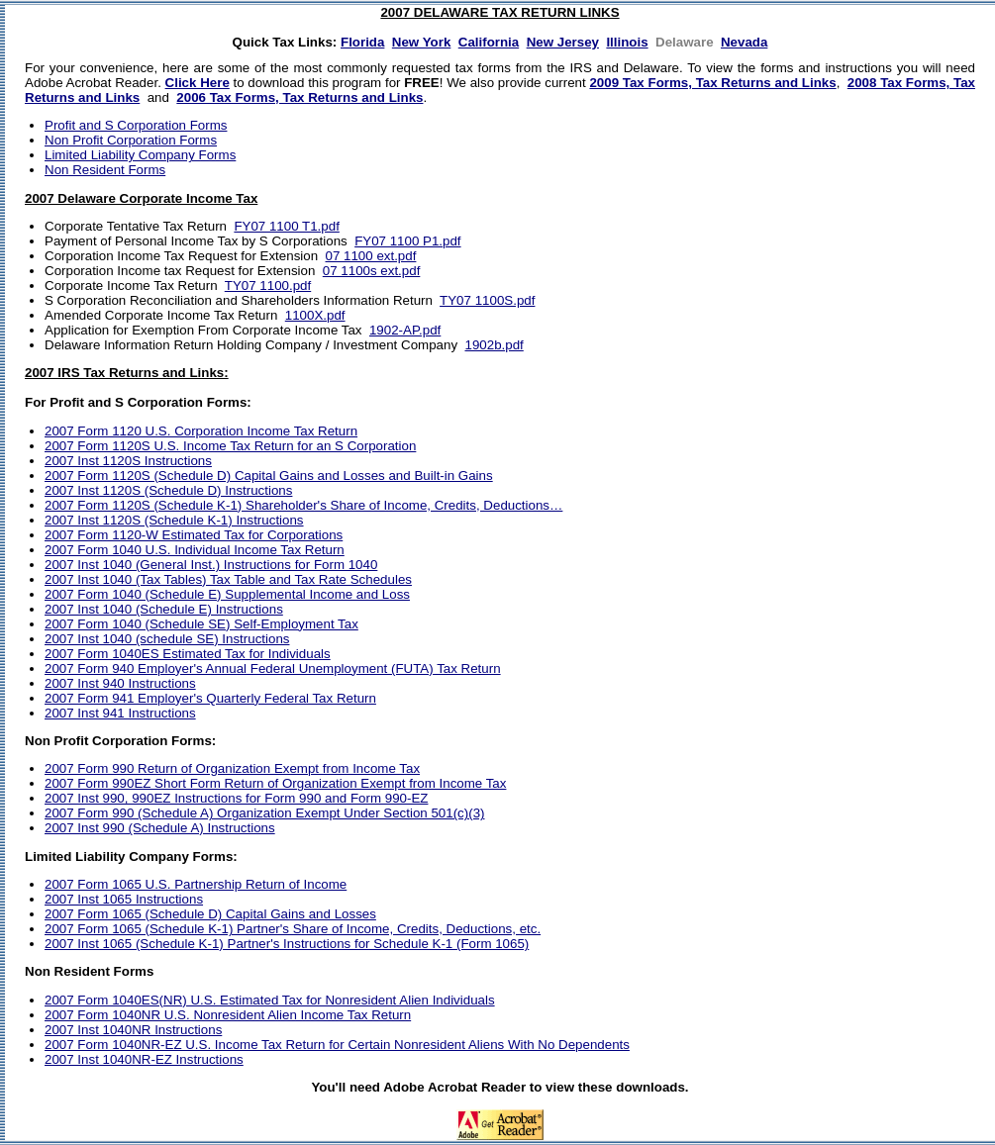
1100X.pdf (315, 315)
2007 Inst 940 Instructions (120, 683)
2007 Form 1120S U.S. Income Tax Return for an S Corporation (230, 445)
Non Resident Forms (105, 169)
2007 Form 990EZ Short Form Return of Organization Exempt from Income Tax (275, 783)
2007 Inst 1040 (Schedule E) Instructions (164, 609)
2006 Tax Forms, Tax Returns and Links (299, 97)
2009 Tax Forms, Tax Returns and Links (712, 82)
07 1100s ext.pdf (372, 270)
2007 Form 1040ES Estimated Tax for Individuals (188, 653)
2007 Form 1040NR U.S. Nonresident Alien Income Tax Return (228, 1014)
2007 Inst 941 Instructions (120, 713)
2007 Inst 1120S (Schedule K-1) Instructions (174, 520)
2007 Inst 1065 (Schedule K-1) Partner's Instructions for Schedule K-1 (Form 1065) (287, 943)
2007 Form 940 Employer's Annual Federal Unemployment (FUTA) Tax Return (273, 668)
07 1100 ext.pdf (371, 255)
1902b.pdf (493, 344)
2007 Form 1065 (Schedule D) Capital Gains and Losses (210, 913)
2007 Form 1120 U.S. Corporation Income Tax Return (201, 431)
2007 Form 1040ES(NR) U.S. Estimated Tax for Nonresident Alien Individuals (270, 1000)
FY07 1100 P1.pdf (407, 241)
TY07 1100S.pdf (487, 300)
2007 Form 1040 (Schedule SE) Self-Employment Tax (201, 624)
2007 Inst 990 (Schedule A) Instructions (160, 827)
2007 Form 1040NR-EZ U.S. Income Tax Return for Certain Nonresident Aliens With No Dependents (337, 1044)
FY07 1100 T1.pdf (286, 226)
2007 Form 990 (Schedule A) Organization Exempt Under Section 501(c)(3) (265, 813)
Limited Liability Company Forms (140, 154)
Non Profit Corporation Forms (131, 140)
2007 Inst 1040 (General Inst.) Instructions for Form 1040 (211, 564)
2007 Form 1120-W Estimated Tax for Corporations (194, 534)
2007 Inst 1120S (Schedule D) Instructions (168, 490)
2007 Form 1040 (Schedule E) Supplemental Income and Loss (227, 594)
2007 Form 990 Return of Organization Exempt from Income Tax (232, 768)
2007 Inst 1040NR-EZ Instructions (144, 1059)
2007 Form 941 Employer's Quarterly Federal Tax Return (210, 698)
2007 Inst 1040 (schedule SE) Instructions (167, 638)
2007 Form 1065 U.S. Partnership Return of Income (196, 884)
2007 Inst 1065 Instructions (124, 899)
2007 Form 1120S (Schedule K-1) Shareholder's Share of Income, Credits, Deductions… (303, 505)
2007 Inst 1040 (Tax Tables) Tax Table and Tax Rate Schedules (228, 579)
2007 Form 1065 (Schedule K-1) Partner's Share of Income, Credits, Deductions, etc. (293, 928)
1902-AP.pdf (405, 330)
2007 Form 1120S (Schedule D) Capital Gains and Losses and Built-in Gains (269, 475)
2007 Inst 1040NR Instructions (133, 1029)
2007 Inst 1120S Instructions (128, 460)
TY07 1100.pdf (268, 285)
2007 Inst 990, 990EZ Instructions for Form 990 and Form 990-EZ (236, 798)
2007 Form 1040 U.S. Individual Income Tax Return (195, 549)
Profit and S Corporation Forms (136, 125)
